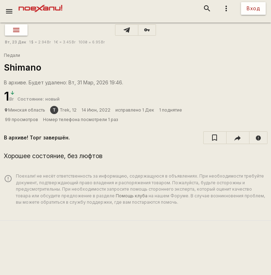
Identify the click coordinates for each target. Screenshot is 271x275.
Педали (12, 55)
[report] (258, 137)
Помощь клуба (131, 195)
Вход (253, 8)
